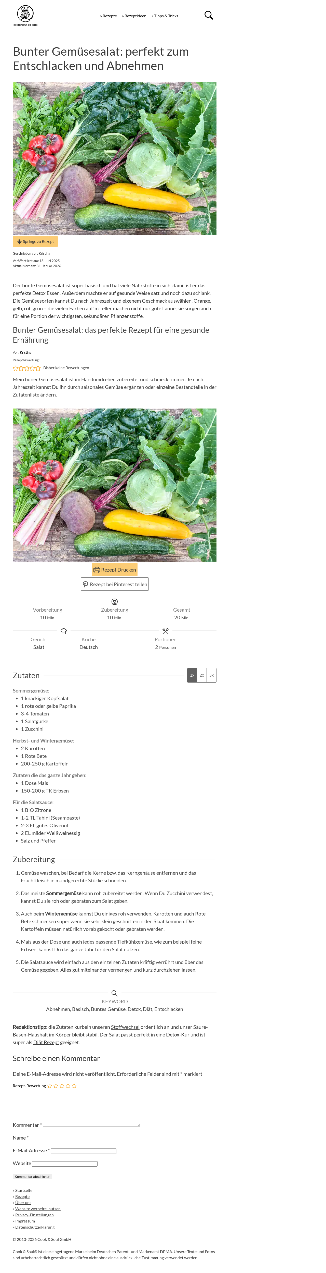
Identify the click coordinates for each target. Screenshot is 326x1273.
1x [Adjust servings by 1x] (192, 675)
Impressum (25, 1227)
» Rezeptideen (134, 15)
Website (22, 1169)
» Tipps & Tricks (165, 15)
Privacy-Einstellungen (34, 1220)
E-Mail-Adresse (31, 1156)
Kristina (44, 253)
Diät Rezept (46, 1042)
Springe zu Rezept (35, 241)
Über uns (23, 1208)
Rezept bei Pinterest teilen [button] (114, 584)
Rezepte (22, 1202)
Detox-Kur (177, 1034)
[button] (15, 368)
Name (21, 1144)
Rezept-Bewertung (29, 1085)
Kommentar (27, 1131)
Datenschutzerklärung (35, 1233)
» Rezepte (108, 15)
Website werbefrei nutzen (38, 1214)
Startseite (23, 1196)
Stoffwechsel (125, 1027)
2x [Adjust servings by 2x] (202, 675)
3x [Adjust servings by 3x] (211, 675)
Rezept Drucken (114, 569)
